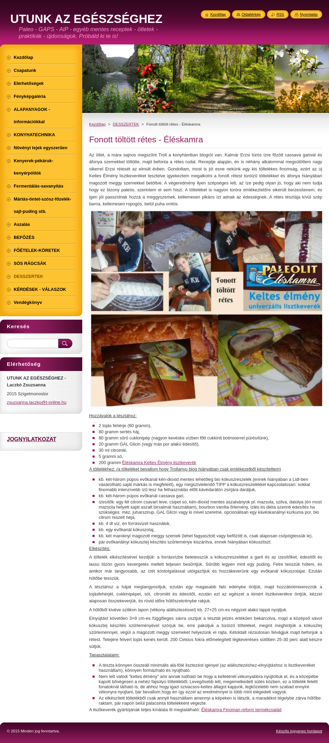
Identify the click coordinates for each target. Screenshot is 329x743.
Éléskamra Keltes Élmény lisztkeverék (159, 462)
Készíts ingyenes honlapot (299, 731)
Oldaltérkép (251, 14)
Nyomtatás (309, 14)
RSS (280, 14)
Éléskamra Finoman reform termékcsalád (241, 709)
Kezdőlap (97, 124)
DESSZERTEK (126, 124)
